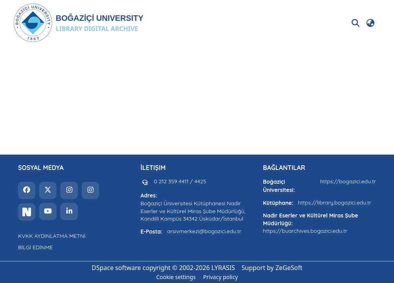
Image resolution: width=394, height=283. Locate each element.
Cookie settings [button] (176, 277)
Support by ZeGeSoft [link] (272, 267)
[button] (78, 22)
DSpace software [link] (116, 267)
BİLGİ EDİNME (35, 247)
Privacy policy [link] (220, 277)
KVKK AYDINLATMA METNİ (52, 235)
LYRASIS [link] (223, 267)
